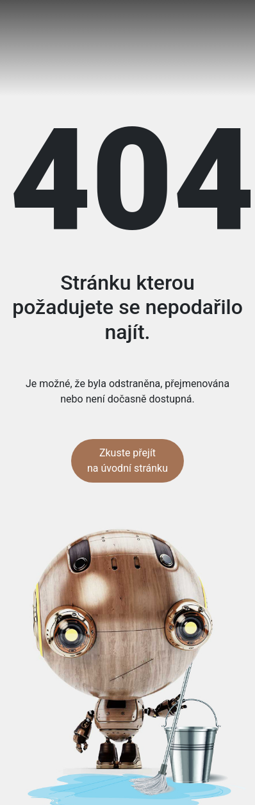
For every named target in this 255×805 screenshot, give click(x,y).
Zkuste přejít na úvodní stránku (127, 460)
